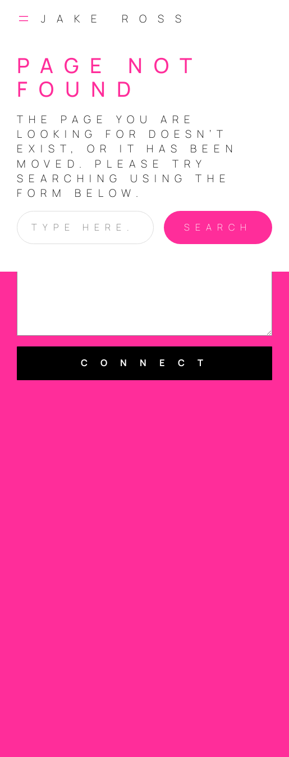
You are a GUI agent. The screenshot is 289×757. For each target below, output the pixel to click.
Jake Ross (116, 18)
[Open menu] (23, 18)
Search (218, 227)
